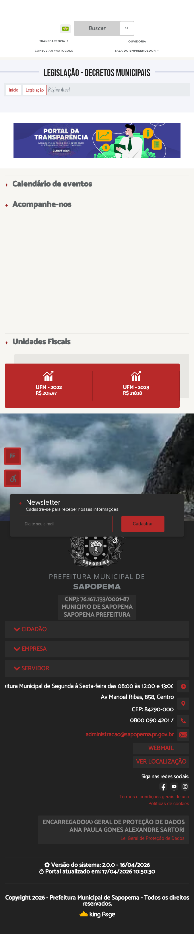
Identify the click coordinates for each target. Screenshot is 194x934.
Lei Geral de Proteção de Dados (153, 838)
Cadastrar (143, 524)
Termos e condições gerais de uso (154, 796)
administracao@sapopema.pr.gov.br (130, 734)
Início (13, 90)
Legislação (35, 90)
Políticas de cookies (168, 803)
